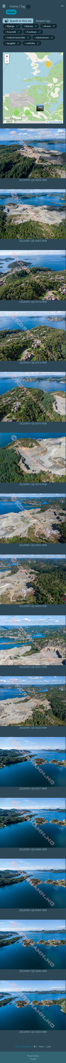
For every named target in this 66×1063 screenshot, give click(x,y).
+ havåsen (33, 31)
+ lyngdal (12, 43)
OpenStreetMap (55, 122)
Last (48, 1046)
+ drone (48, 26)
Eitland (11, 12)
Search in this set (21, 21)
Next (41, 1046)
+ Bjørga (11, 26)
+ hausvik (12, 31)
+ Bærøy (30, 26)
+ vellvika (32, 43)
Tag (22, 6)
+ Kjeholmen (43, 37)
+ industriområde (17, 37)
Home (14, 6)
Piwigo (33, 1058)
